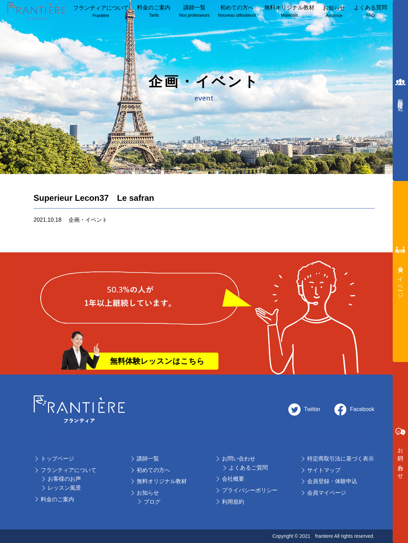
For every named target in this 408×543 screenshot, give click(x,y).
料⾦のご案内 (153, 12)
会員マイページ (326, 493)
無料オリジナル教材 (289, 12)
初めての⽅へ (153, 470)
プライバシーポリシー (250, 490)
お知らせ (334, 12)
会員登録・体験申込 (332, 481)
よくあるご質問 (248, 468)
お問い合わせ (238, 459)
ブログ (152, 502)
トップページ (57, 459)
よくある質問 (370, 12)
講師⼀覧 (194, 12)
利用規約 (233, 502)
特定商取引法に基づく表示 (340, 459)
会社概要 (233, 479)
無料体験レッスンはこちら (157, 361)
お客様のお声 (64, 479)
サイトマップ (324, 470)
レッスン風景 (64, 488)
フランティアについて (101, 12)
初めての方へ (237, 12)
